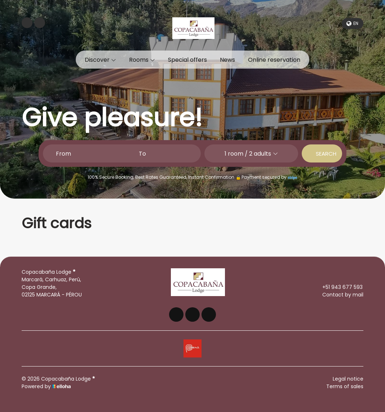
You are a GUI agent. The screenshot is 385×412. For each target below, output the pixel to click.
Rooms (142, 60)
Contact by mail (338, 294)
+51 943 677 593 (338, 287)
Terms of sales (344, 386)
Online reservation (274, 60)
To (142, 153)
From (63, 153)
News (227, 60)
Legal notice (348, 378)
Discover (100, 60)
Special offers (187, 60)
